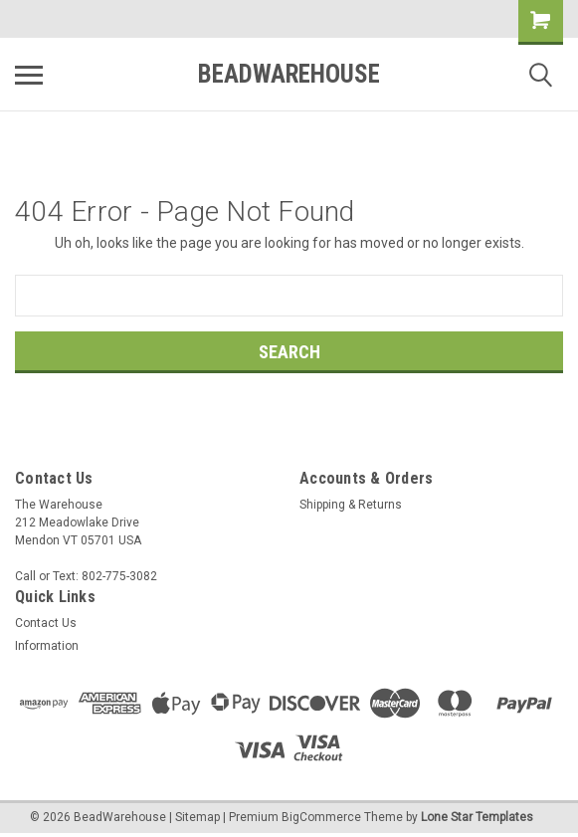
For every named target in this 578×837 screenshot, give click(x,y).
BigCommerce (321, 817)
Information (47, 646)
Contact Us (46, 623)
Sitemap (197, 817)
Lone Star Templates (477, 817)
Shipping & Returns (350, 505)
